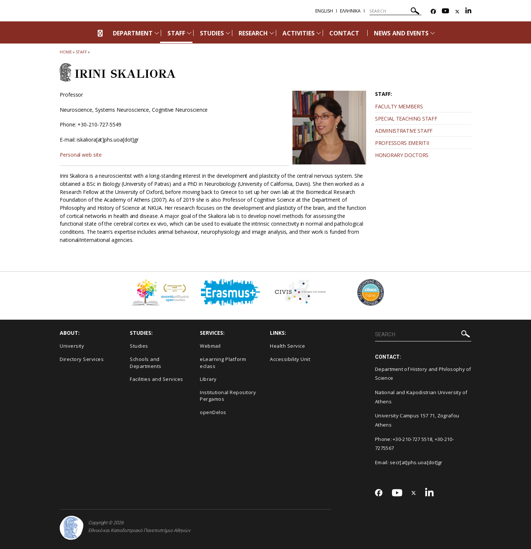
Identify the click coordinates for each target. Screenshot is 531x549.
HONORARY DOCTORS (401, 155)
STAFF (176, 33)
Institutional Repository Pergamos (228, 396)
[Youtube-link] (445, 11)
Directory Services (82, 359)
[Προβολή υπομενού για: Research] (272, 33)
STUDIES (212, 33)
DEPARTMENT (133, 33)
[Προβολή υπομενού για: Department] (157, 33)
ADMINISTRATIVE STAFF (404, 130)
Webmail (210, 346)
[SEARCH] (395, 11)
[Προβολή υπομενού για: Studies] (228, 33)
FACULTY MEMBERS (399, 106)
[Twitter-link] (457, 11)
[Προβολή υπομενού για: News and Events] (432, 33)
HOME (66, 52)
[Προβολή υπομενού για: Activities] (319, 33)
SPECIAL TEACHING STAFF (406, 118)
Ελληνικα (350, 11)
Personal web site (81, 154)
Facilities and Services (156, 379)
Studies (139, 346)
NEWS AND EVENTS (401, 33)
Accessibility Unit (290, 359)
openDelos (213, 412)
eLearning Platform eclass (223, 362)
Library (208, 379)
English (324, 11)
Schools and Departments (146, 362)
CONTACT (344, 33)
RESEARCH (253, 33)
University (72, 346)
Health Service (287, 346)
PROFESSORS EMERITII (402, 142)
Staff (81, 52)
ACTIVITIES (298, 33)
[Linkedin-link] (468, 11)
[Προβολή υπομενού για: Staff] (189, 33)
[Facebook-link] (433, 11)
